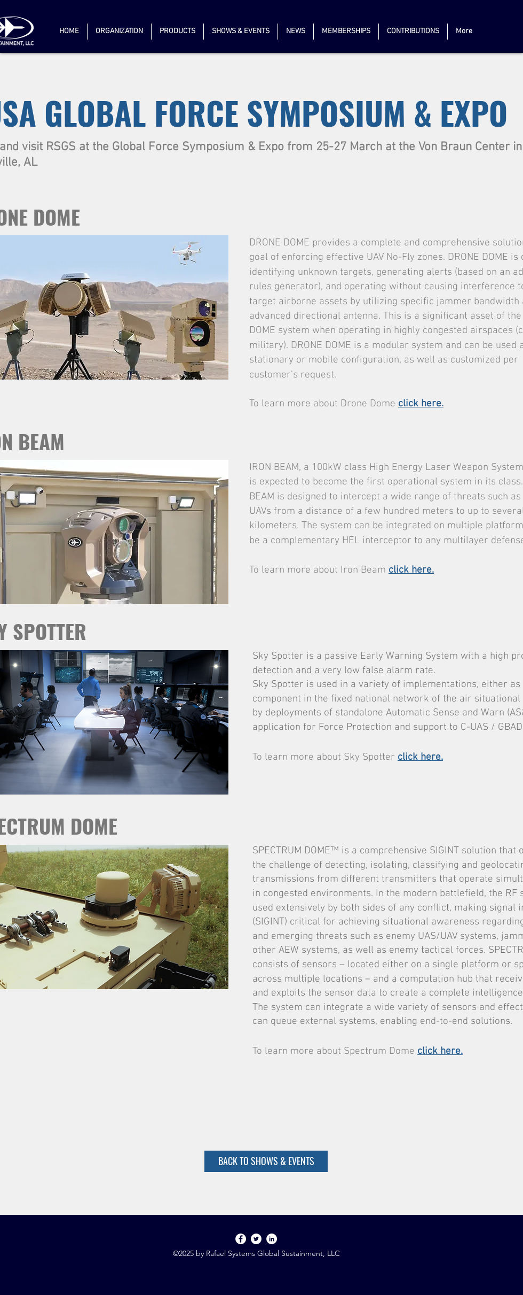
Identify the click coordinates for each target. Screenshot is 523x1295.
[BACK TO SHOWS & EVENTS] (266, 1161)
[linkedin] (271, 1239)
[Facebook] (240, 1239)
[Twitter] (256, 1239)
